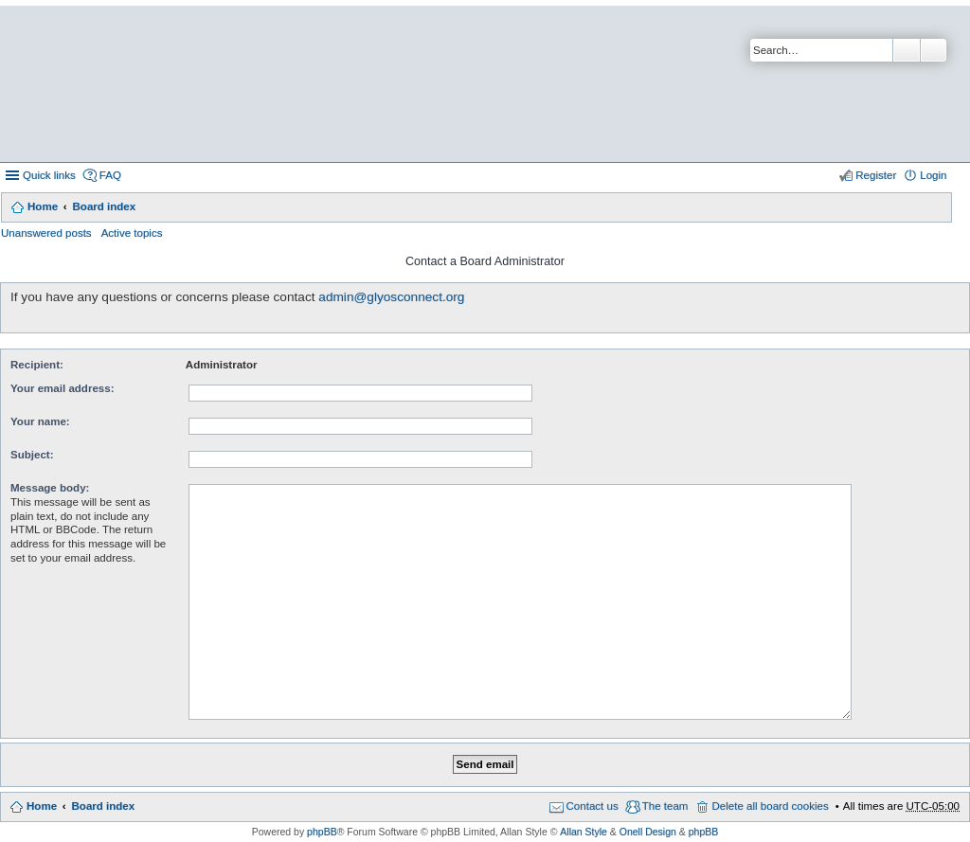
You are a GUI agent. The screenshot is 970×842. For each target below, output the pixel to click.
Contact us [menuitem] (592, 806)
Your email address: (62, 388)
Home (42, 206)
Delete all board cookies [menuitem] (769, 806)
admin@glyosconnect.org (391, 297)
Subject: (32, 454)
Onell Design (648, 831)
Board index (103, 206)
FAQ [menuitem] (110, 175)
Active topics (132, 233)
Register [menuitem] (875, 175)
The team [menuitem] (665, 806)
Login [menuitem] (933, 175)
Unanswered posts (46, 233)
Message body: (49, 487)
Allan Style (583, 831)
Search (906, 50)
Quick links (49, 175)
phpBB (322, 831)
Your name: (40, 421)
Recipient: (36, 364)
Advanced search (933, 50)
